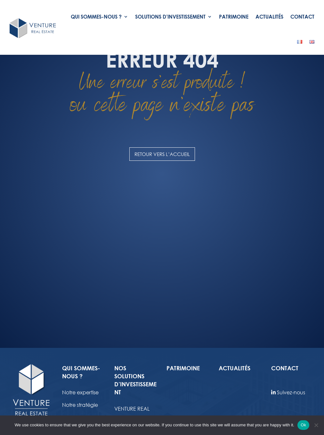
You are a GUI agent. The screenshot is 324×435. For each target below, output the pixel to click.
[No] (316, 425)
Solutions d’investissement (170, 16)
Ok (303, 425)
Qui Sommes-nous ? (96, 16)
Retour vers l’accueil (162, 209)
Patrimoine (233, 16)
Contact (302, 16)
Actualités (269, 16)
